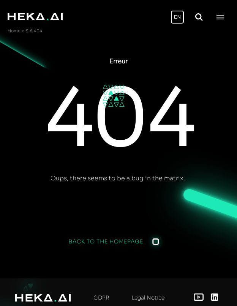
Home (14, 30)
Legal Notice (148, 297)
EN (177, 17)
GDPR (101, 297)
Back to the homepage (106, 241)
